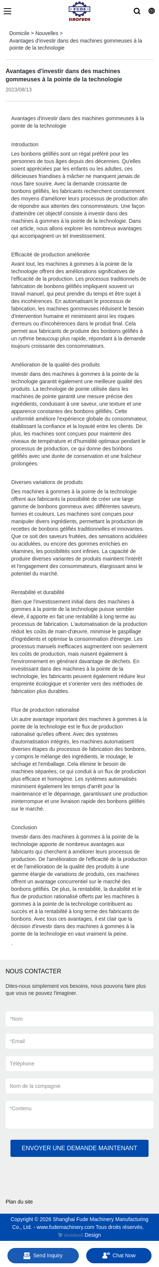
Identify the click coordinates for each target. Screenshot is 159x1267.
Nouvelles (46, 33)
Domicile (19, 33)
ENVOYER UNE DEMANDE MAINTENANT (79, 1148)
